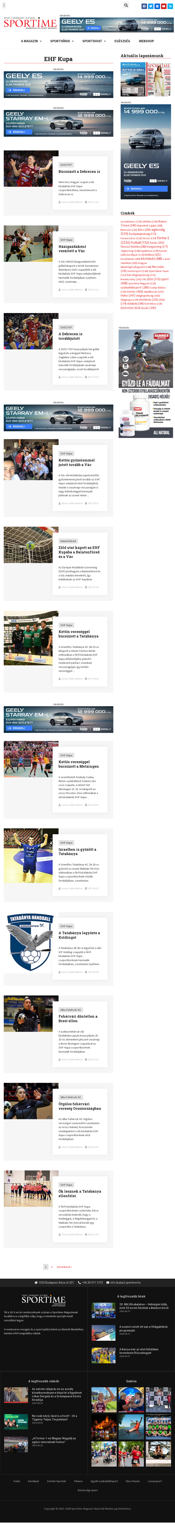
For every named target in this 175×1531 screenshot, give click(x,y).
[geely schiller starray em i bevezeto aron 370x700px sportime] (146, 151)
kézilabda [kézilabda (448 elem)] (151, 258)
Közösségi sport (88, 1490)
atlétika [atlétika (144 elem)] (150, 221)
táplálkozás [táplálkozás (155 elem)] (154, 291)
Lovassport (155, 1481)
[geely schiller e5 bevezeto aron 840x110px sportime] (117, 25)
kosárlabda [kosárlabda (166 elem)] (130, 259)
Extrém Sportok (56, 1481)
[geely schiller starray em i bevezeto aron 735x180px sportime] (58, 123)
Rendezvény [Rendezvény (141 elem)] (131, 279)
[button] (4, 5)
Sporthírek (62, 41)
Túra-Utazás (133, 1481)
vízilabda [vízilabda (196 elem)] (135, 303)
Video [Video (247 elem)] (128, 295)
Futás (16, 1481)
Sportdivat (94, 41)
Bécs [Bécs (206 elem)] (144, 230)
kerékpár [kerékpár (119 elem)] (135, 254)
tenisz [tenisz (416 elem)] (135, 291)
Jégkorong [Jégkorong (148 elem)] (130, 251)
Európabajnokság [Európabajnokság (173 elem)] (142, 234)
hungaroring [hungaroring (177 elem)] (157, 246)
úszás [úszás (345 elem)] (148, 308)
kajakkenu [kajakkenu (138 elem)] (150, 251)
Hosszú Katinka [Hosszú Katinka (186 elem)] (133, 246)
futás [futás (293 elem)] (157, 242)
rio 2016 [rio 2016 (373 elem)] (151, 279)
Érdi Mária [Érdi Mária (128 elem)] (153, 303)
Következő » (64, 1267)
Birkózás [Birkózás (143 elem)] (129, 230)
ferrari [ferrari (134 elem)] (149, 238)
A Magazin (31, 41)
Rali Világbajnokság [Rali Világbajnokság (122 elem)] (141, 275)
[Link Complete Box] (58, 183)
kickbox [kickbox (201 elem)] (153, 254)
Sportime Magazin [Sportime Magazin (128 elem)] (142, 283)
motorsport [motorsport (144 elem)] (138, 271)
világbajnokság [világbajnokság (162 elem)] (148, 295)
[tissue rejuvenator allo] (146, 383)
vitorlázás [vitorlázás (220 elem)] (148, 299)
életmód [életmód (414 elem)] (131, 308)
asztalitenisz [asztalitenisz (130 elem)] (131, 221)
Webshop (146, 41)
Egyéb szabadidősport (104, 1481)
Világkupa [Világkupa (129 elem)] (129, 299)
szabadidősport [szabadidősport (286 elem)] (135, 287)
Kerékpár (33, 1481)
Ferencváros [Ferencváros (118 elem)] (131, 238)
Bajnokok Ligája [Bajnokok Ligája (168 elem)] (149, 225)
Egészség (122, 41)
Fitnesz (78, 1481)
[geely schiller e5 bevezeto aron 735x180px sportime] (58, 84)
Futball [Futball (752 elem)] (140, 242)
